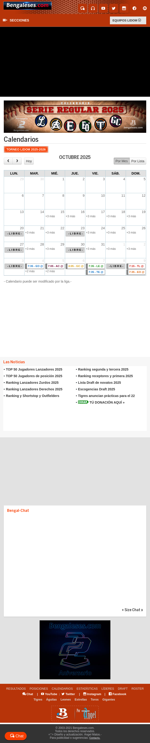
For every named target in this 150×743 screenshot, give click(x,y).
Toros (95, 699)
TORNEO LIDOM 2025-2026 (26, 149)
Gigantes (108, 699)
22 (62, 228)
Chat (27, 694)
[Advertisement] (75, 62)
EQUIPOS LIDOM (126, 20)
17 (103, 212)
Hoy (29, 161)
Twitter (68, 694)
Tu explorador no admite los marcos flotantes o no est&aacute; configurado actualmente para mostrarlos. (75, 398)
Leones (66, 699)
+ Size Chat (131, 610)
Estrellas (81, 699)
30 (42, 179)
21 (42, 228)
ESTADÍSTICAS (87, 688)
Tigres (37, 699)
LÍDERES (107, 688)
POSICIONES (38, 688)
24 (103, 228)
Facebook (117, 694)
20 (22, 228)
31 (103, 244)
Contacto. (94, 738)
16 (82, 212)
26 (144, 228)
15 (62, 212)
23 (82, 228)
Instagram (92, 694)
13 (22, 212)
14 (42, 212)
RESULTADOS (16, 688)
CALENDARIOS (62, 688)
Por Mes (122, 161)
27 (22, 244)
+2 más (30, 271)
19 (144, 212)
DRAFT (123, 688)
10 (103, 195)
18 (123, 212)
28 (42, 244)
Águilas (51, 699)
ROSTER (137, 688)
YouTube (49, 694)
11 (123, 195)
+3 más (50, 216)
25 (123, 228)
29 (22, 179)
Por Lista (137, 161)
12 (144, 195)
